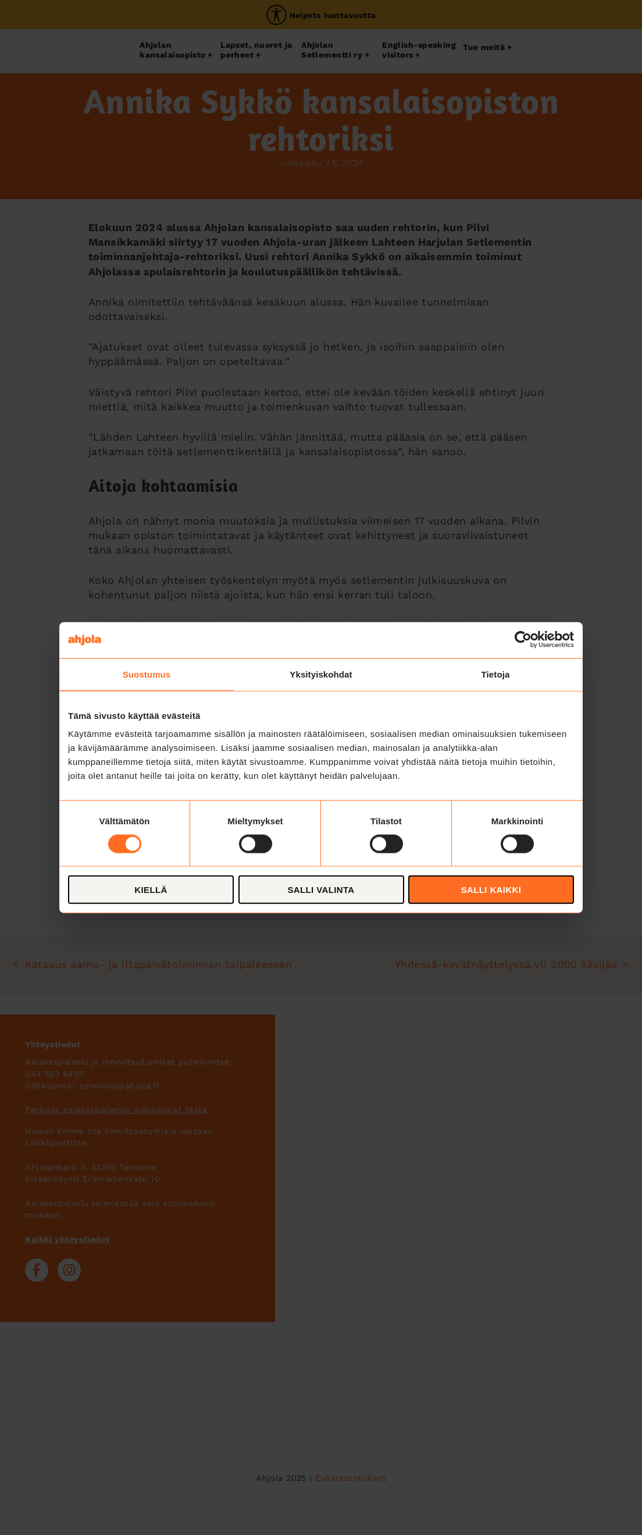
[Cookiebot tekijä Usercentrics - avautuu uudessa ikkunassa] (523, 639)
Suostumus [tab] (147, 674)
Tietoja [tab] (496, 674)
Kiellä (150, 890)
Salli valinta (320, 890)
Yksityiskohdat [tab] (321, 674)
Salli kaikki (491, 890)
